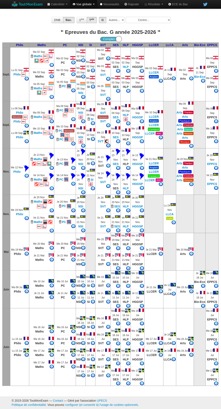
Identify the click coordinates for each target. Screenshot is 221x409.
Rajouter (131, 4)
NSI (80, 45)
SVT (103, 45)
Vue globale (84, 4)
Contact (58, 400)
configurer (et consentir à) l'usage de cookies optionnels (101, 404)
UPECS (102, 400)
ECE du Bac (178, 4)
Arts (185, 45)
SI (90, 45)
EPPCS (212, 45)
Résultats (153, 4)
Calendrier (57, 4)
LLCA (169, 45)
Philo (19, 45)
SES (116, 45)
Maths (41, 45)
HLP (126, 45)
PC (65, 45)
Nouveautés (109, 4)
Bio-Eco (199, 45)
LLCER (154, 45)
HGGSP (137, 45)
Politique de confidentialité (29, 404)
